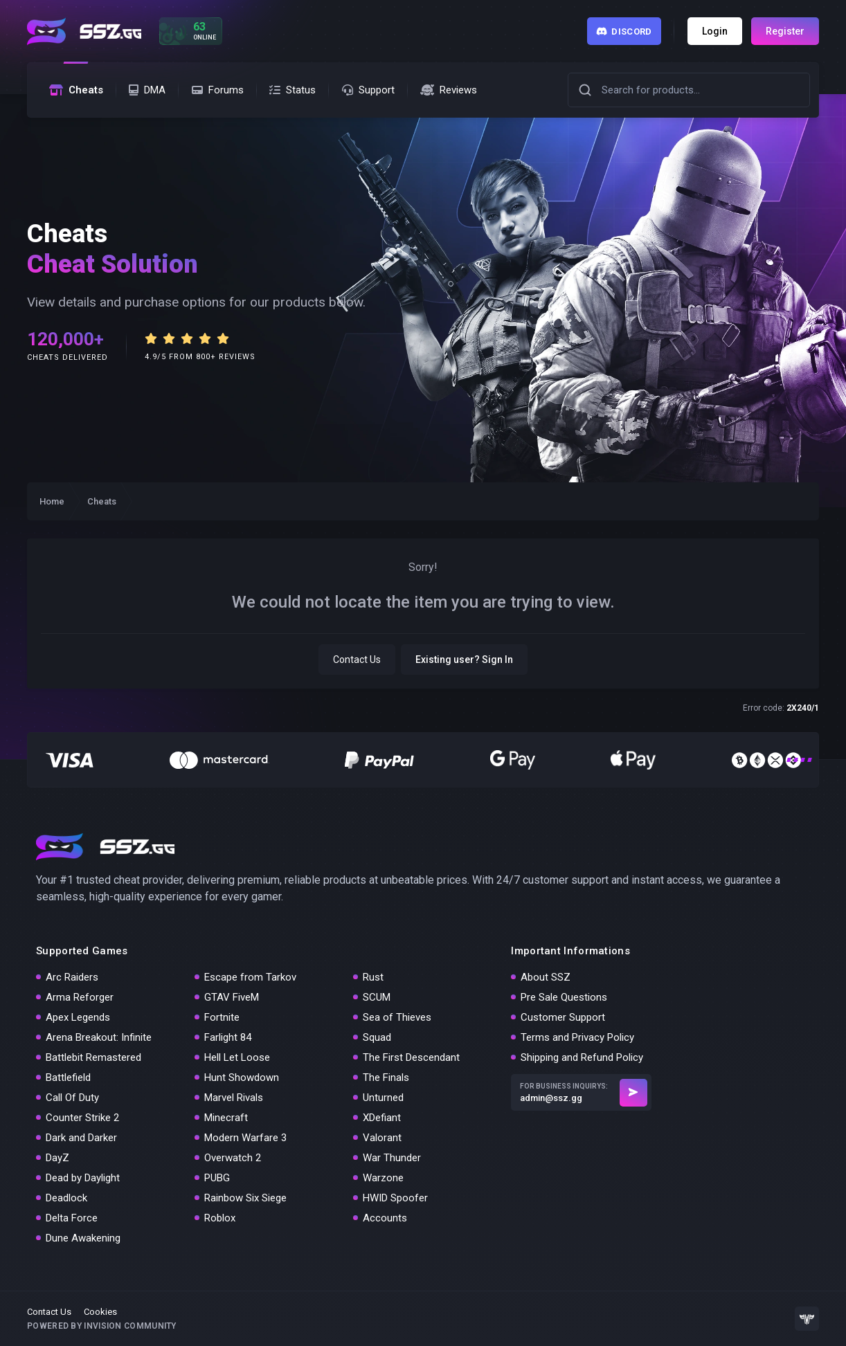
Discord (624, 31)
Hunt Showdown (241, 1077)
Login (715, 31)
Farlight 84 (227, 1037)
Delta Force (72, 1218)
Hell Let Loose (237, 1057)
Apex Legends (78, 1017)
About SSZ (545, 977)
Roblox (219, 1218)
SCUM (376, 997)
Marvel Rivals (233, 1097)
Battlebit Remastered (93, 1057)
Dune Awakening (83, 1238)
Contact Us (357, 659)
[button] (585, 90)
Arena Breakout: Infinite (99, 1037)
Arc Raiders (72, 977)
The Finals (386, 1077)
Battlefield (68, 1077)
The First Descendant (411, 1057)
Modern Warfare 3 (245, 1137)
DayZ (57, 1158)
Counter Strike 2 (82, 1117)
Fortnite (222, 1017)
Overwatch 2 (232, 1158)
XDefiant (382, 1117)
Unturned (383, 1097)
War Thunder (392, 1158)
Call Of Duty (72, 1097)
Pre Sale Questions (564, 997)
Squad (377, 1037)
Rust (373, 977)
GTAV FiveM (231, 997)
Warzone (383, 1178)
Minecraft (226, 1117)
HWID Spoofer (395, 1198)
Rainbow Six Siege (245, 1198)
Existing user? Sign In (464, 659)
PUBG (217, 1178)
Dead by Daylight (83, 1178)
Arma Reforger (80, 997)
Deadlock (66, 1198)
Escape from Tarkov (250, 977)
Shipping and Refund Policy (582, 1057)
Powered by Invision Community (102, 1326)
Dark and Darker (81, 1137)
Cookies (100, 1312)
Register (785, 31)
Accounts (385, 1218)
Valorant (382, 1137)
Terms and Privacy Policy (577, 1037)
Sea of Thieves (397, 1017)
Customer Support (563, 1017)
